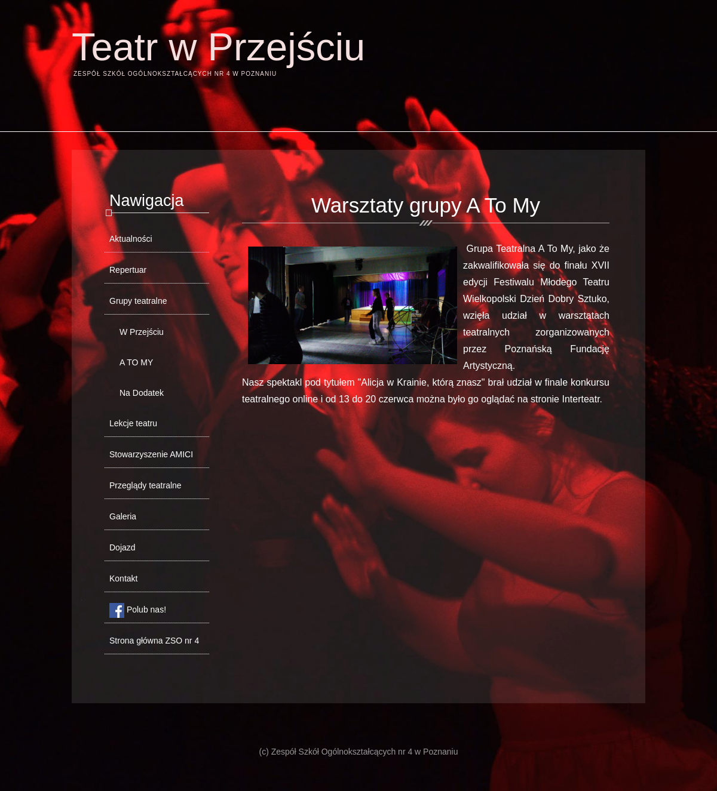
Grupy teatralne (138, 301)
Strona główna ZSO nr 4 (154, 640)
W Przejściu (142, 332)
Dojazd (122, 547)
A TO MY (136, 362)
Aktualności (130, 239)
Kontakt (123, 578)
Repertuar (127, 270)
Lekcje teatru (133, 423)
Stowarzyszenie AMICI (151, 454)
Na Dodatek (142, 393)
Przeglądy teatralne (145, 485)
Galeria (122, 516)
